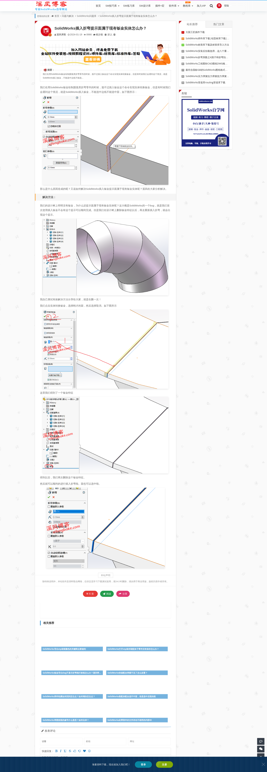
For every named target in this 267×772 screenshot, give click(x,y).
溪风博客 (61, 34)
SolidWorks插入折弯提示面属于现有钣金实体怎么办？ (128, 16)
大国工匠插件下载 (195, 32)
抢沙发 (100, 34)
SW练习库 (129, 5)
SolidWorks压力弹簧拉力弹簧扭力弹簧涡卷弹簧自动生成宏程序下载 (222, 76)
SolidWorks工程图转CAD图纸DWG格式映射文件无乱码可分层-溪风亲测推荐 (226, 63)
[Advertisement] (106, 609)
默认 (111, 34)
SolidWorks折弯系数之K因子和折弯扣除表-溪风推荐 (213, 57)
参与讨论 (165, 737)
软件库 (173, 5)
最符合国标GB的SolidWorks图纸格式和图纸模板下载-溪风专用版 (220, 69)
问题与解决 (68, 16)
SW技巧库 (111, 5)
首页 (98, 5)
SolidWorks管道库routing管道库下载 (205, 82)
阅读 (107, 593)
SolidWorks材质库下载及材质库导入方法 (207, 44)
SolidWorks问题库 (86, 16)
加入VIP (201, 5)
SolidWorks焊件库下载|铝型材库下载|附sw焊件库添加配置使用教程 (222, 38)
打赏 (90, 593)
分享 (123, 593)
